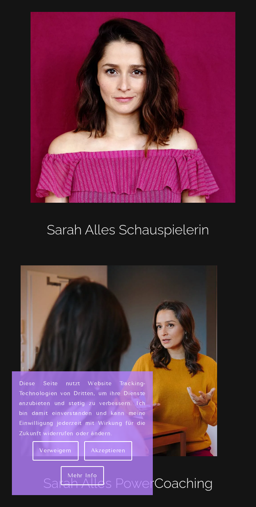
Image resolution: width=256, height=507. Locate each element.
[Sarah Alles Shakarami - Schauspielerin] (128, 107)
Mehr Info (82, 475)
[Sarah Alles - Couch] (128, 360)
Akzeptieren (108, 450)
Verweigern (55, 450)
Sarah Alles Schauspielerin (128, 230)
